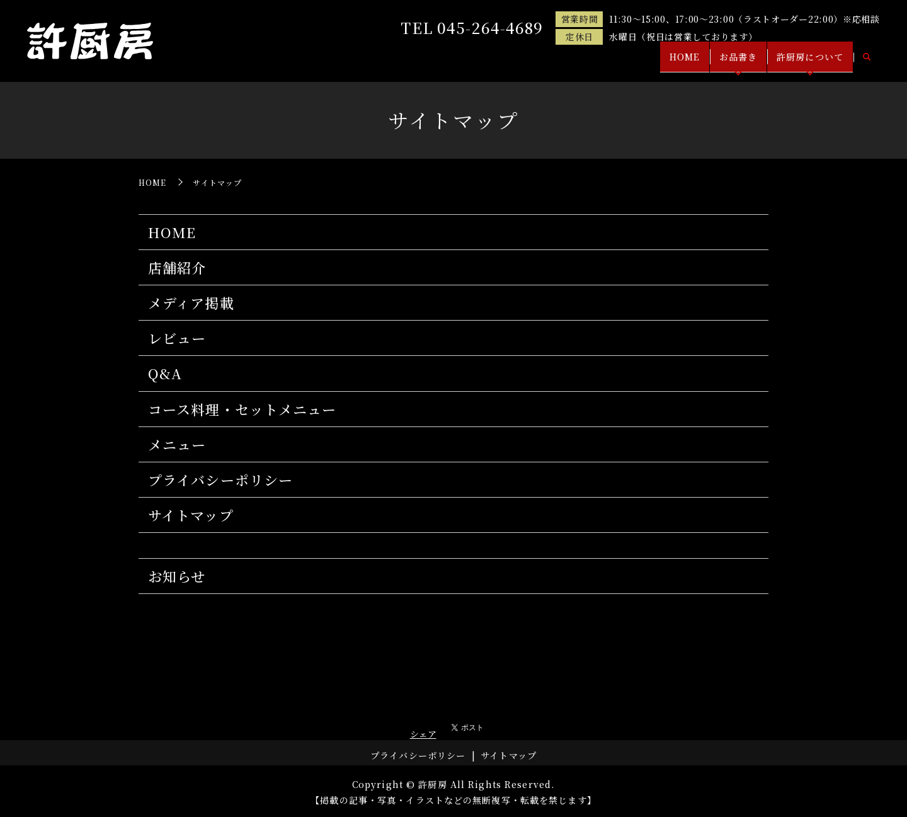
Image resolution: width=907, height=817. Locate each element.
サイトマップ (191, 515)
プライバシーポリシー (220, 479)
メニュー (177, 444)
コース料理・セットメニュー (242, 409)
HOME (665, 61)
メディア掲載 (191, 302)
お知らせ (176, 576)
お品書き (726, 61)
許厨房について (806, 61)
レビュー (177, 338)
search (866, 62)
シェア (423, 734)
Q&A (165, 373)
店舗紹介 (177, 267)
